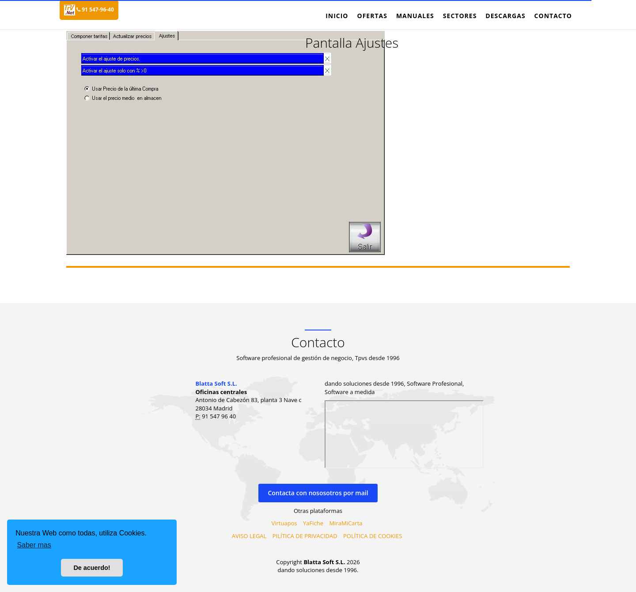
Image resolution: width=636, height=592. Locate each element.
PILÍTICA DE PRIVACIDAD (305, 536)
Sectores (460, 15)
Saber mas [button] (34, 545)
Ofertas (372, 15)
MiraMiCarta (345, 523)
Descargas (505, 15)
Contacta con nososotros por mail (318, 493)
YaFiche (313, 523)
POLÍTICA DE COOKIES (372, 536)
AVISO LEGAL (249, 536)
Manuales (415, 15)
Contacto (553, 15)
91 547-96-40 (95, 9)
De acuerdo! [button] (91, 567)
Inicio (337, 15)
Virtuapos (284, 523)
